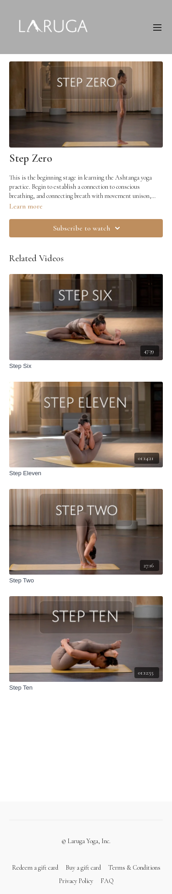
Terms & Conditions (134, 868)
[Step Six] (86, 366)
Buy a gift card (83, 868)
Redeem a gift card (35, 868)
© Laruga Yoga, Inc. (86, 841)
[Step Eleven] (86, 473)
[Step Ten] (86, 687)
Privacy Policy (76, 881)
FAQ (107, 881)
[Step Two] (86, 580)
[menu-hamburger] (157, 27)
